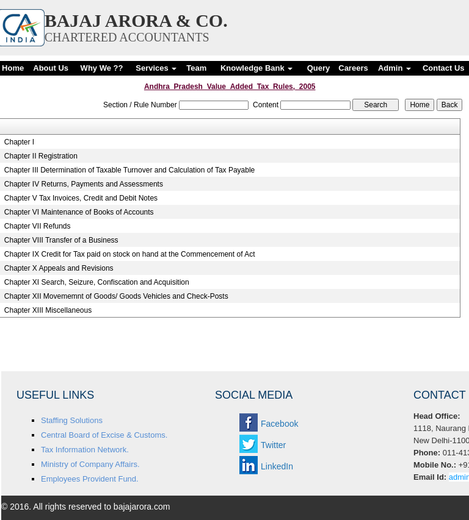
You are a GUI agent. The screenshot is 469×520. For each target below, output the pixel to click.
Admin (394, 68)
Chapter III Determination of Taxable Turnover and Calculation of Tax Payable (129, 170)
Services (156, 68)
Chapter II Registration (41, 156)
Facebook (279, 424)
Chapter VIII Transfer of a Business (61, 240)
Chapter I (19, 142)
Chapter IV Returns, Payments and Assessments (83, 184)
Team (196, 68)
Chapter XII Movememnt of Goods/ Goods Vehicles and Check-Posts (116, 296)
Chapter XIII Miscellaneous (48, 310)
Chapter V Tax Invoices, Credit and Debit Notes (81, 198)
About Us (50, 68)
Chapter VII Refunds (37, 226)
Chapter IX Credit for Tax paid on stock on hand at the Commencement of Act (129, 254)
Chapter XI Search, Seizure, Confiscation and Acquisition (96, 282)
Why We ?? (102, 68)
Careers (353, 68)
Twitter (273, 445)
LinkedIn (277, 466)
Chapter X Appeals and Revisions (59, 268)
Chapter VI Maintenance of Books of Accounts (79, 212)
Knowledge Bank (256, 68)
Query (318, 68)
